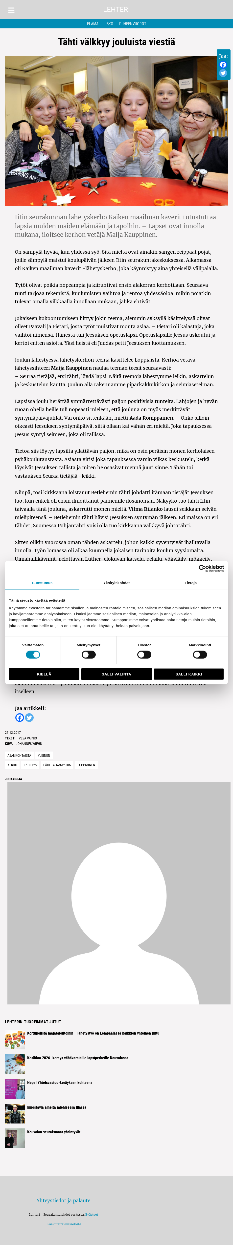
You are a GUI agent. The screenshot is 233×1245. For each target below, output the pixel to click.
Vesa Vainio (28, 738)
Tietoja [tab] (191, 582)
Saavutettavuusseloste (63, 1224)
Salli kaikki (189, 674)
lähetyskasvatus (57, 764)
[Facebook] (223, 65)
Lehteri (116, 9)
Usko (108, 23)
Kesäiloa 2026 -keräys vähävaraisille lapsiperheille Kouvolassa (77, 1058)
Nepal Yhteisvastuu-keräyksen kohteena (60, 1082)
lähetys (30, 764)
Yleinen (44, 755)
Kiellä (44, 674)
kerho (12, 764)
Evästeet (91, 1214)
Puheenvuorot (132, 23)
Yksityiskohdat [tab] (116, 582)
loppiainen (86, 764)
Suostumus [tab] (42, 582)
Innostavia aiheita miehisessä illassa (56, 1107)
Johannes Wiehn (29, 743)
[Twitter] (223, 73)
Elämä (92, 23)
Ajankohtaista (19, 755)
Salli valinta (116, 674)
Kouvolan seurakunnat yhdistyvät (53, 1132)
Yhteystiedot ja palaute (63, 1201)
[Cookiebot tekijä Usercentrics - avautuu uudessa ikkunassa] (202, 568)
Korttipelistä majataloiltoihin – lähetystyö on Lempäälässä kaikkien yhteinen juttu (93, 1033)
